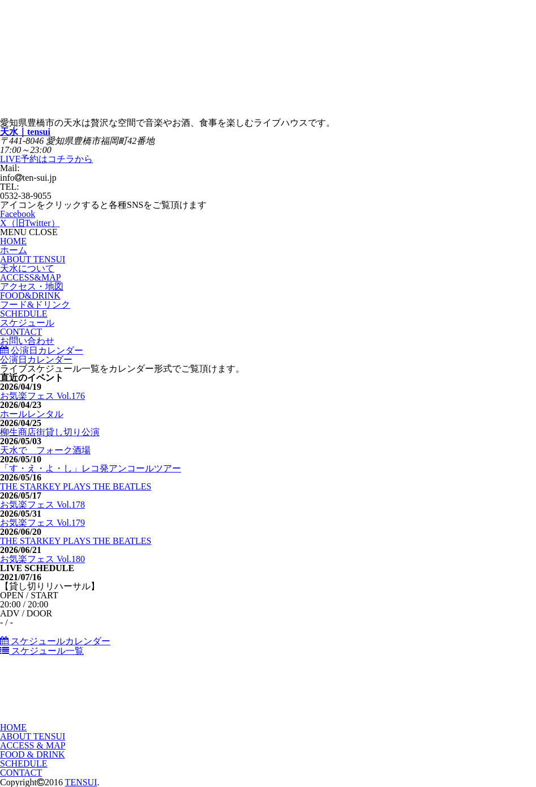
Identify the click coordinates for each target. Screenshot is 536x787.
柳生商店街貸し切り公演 (50, 432)
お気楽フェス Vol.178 (42, 504)
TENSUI (81, 782)
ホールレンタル (31, 414)
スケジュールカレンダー (55, 641)
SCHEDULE (24, 763)
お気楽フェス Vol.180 (42, 559)
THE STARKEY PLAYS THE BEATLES (75, 486)
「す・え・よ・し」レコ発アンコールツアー (90, 468)
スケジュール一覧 (42, 651)
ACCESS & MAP (33, 745)
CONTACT (21, 772)
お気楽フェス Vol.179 (42, 522)
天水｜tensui (25, 132)
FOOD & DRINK (32, 754)
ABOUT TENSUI (32, 736)
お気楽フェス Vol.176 (42, 396)
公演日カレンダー (41, 350)
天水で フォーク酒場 (45, 450)
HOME (13, 727)
